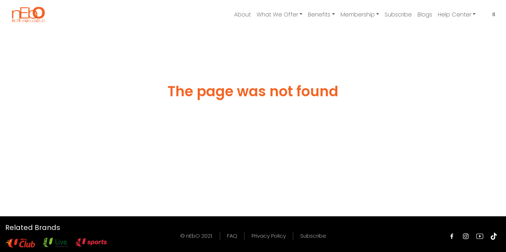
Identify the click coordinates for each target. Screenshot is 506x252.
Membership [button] (357, 14)
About (242, 14)
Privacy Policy (269, 235)
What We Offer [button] (277, 14)
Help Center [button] (454, 14)
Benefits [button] (319, 14)
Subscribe (398, 14)
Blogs (424, 14)
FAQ (232, 235)
